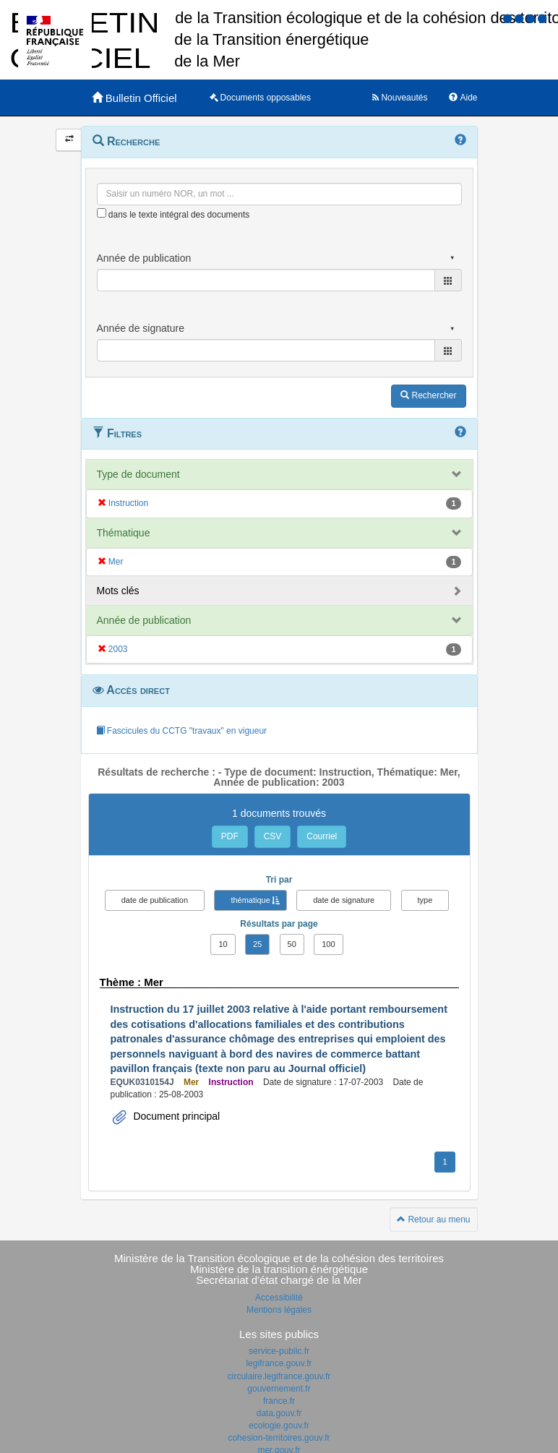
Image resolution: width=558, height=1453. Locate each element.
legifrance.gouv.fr (279, 1363)
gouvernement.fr (278, 1389)
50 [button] (292, 944)
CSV (273, 836)
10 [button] (222, 944)
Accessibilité (279, 1298)
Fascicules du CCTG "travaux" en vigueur (181, 731)
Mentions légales (279, 1310)
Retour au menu (433, 1219)
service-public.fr (279, 1351)
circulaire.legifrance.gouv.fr (279, 1376)
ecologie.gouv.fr (279, 1425)
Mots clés (118, 590)
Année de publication (144, 620)
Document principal (175, 1116)
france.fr (279, 1401)
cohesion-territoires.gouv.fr (279, 1438)
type (425, 900)
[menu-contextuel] (101, 213)
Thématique (123, 533)
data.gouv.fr (279, 1413)
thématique (250, 900)
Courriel (321, 836)
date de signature (343, 900)
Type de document (138, 474)
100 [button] (328, 944)
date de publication (154, 900)
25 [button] (257, 944)
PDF (230, 836)
